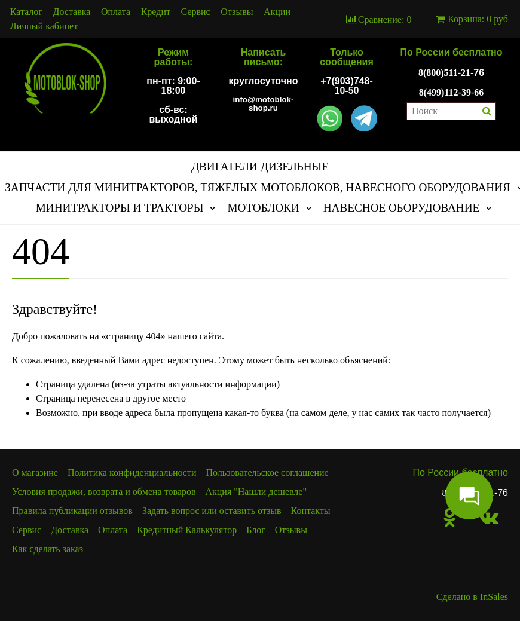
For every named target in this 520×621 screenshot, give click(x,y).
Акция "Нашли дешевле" (256, 492)
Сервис (195, 12)
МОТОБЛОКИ (263, 207)
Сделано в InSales (472, 597)
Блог (255, 530)
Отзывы (237, 12)
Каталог (26, 12)
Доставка (72, 12)
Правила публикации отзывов (72, 511)
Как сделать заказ (47, 549)
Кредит (155, 12)
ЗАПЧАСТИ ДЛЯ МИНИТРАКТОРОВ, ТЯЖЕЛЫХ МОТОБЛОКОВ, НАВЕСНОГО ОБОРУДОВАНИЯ (257, 187)
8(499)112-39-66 (451, 92)
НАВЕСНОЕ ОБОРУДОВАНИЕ (401, 207)
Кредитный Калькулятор (187, 530)
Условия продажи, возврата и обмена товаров (103, 492)
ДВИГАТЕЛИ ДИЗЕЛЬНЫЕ (260, 166)
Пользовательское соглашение (267, 472)
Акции (277, 12)
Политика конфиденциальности (132, 472)
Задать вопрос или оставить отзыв (212, 511)
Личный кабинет (44, 26)
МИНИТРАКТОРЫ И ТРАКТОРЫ (120, 207)
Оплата (115, 12)
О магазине (35, 472)
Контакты (311, 511)
